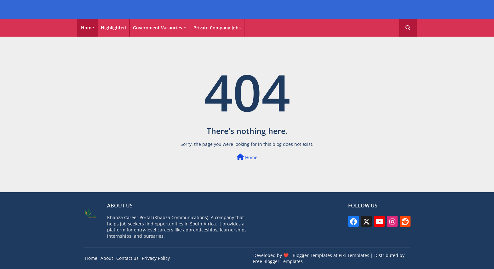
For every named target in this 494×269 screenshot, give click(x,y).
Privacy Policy (156, 258)
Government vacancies (157, 28)
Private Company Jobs (217, 28)
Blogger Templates (312, 255)
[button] (408, 28)
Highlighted (113, 28)
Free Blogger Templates (278, 261)
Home (87, 28)
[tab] (87, 28)
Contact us (127, 258)
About (107, 258)
